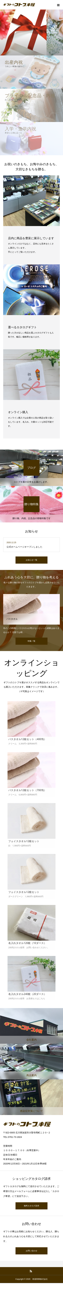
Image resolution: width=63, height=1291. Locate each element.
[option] (31, 614)
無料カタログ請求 (31, 1206)
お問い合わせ (31, 1251)
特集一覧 (31, 641)
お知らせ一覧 (31, 560)
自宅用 (11, 597)
